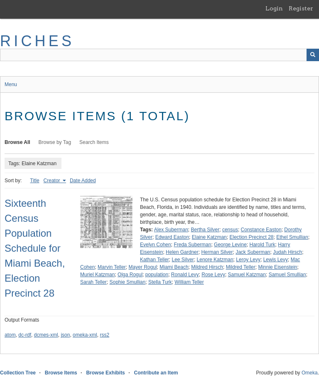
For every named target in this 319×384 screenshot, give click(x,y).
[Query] (159, 55)
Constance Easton (261, 230)
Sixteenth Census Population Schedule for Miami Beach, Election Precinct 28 (35, 248)
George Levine (230, 245)
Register (301, 8)
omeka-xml (85, 335)
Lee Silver (183, 260)
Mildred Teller (240, 267)
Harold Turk (262, 245)
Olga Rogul (130, 274)
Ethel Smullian (292, 237)
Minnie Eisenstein (277, 267)
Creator (52, 180)
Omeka (310, 373)
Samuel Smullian (287, 274)
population (156, 274)
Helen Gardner (182, 252)
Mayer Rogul (143, 267)
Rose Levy (213, 274)
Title (34, 180)
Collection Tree (18, 373)
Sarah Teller (93, 282)
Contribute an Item (156, 373)
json (65, 335)
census (230, 230)
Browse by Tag (55, 142)
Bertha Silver (205, 230)
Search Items (94, 142)
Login (274, 8)
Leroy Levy (248, 260)
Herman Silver (217, 252)
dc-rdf (24, 335)
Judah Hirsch (287, 252)
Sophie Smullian (128, 282)
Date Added (83, 180)
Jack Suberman (253, 252)
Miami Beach (174, 267)
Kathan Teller (154, 260)
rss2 (104, 335)
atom (10, 335)
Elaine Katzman (209, 237)
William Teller (189, 282)
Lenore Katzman (215, 260)
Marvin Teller (112, 267)
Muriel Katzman (97, 274)
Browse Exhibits (105, 373)
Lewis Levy (275, 260)
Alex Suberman (171, 230)
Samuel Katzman (247, 274)
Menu (11, 84)
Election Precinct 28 (251, 237)
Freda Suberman (192, 245)
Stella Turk (160, 282)
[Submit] (313, 55)
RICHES (37, 41)
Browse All (17, 142)
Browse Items (61, 373)
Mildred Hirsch (207, 267)
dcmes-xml (46, 335)
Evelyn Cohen (155, 245)
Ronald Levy (185, 274)
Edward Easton (172, 237)
